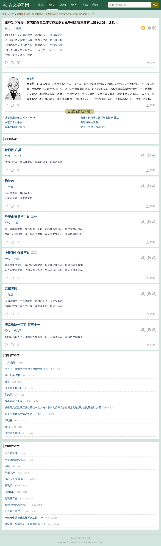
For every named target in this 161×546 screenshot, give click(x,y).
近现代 (17, 486)
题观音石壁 (11, 498)
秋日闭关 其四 (12, 375)
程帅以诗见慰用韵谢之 (17, 504)
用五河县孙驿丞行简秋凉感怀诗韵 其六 (26, 369)
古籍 (85, 4)
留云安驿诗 (11, 453)
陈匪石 (25, 486)
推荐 (41, 4)
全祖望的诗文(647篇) (79, 111)
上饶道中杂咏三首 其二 (21, 252)
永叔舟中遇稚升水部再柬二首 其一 (24, 517)
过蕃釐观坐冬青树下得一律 (20, 117)
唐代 (7, 28)
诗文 (52, 4)
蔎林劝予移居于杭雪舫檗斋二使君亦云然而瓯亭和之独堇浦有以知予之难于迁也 (55, 14)
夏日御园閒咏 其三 (15, 459)
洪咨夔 (56, 524)
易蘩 (21, 363)
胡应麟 (54, 518)
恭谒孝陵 (11, 288)
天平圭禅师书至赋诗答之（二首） (23, 414)
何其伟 (36, 401)
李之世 (17, 155)
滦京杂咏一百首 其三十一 (22, 324)
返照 (7, 466)
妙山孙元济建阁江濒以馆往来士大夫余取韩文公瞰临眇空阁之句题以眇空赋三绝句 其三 (53, 407)
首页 (4, 14)
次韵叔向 (10, 492)
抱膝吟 (9, 181)
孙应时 (32, 479)
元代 (7, 330)
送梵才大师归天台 (15, 433)
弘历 (10, 294)
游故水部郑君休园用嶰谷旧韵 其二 (99, 117)
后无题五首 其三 (14, 511)
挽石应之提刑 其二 (15, 479)
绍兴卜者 (29, 498)
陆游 (20, 382)
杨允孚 (17, 330)
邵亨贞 (27, 473)
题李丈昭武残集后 (15, 127)
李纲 (16, 258)
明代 (7, 155)
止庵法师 (50, 414)
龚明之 (23, 420)
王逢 (33, 511)
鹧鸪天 (8, 394)
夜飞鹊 (8, 485)
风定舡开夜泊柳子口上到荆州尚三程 (25, 524)
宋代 (7, 258)
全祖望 (17, 28)
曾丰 (111, 408)
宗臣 (16, 222)
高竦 (31, 433)
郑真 (58, 369)
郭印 (23, 453)
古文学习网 (19, 5)
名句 (63, 4)
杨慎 (23, 395)
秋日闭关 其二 (15, 150)
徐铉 (33, 388)
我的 (95, 4)
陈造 (40, 505)
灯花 (7, 426)
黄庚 (20, 427)
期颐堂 (8, 420)
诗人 (74, 4)
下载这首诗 (18, 63)
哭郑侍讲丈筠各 (89, 122)
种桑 (7, 381)
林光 (20, 466)
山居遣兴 (10, 362)
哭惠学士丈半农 (13, 122)
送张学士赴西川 (13, 388)
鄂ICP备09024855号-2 (93, 542)
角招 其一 (10, 472)
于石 (10, 186)
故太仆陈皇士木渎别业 (93, 127)
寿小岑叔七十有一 (15, 401)
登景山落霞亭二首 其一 (21, 217)
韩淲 (25, 492)
